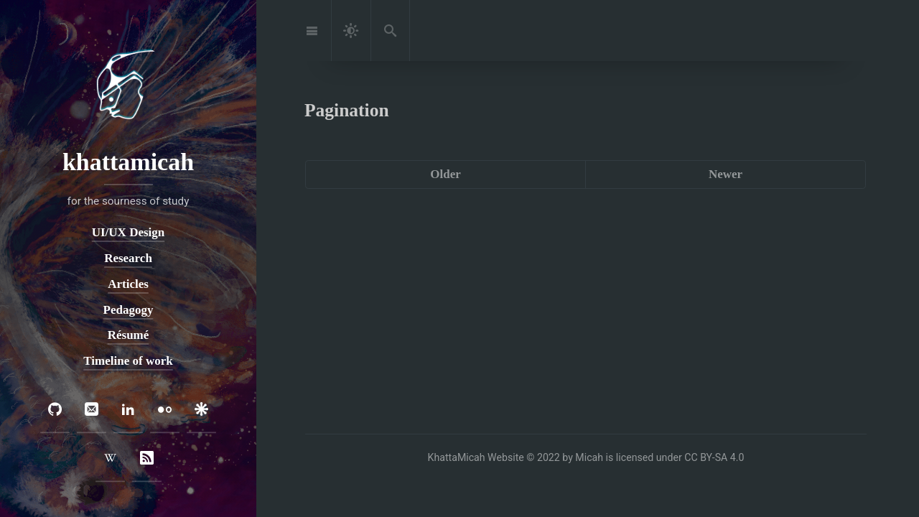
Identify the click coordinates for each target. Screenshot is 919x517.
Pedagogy (128, 310)
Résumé (128, 335)
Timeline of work (127, 361)
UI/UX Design (128, 233)
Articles (128, 284)
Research (128, 258)
